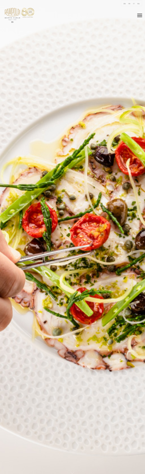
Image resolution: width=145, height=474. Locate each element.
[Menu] (138, 15)
